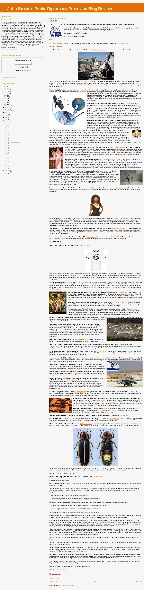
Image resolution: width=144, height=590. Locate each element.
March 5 (6, 162)
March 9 (6, 155)
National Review (76, 373)
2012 (5, 98)
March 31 (6, 122)
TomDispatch (113, 317)
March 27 (6, 129)
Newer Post (53, 581)
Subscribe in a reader (8, 77)
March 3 (6, 165)
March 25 (6, 132)
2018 (5, 88)
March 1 (6, 168)
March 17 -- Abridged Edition (12, 142)
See (76, 144)
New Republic (101, 400)
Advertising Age (114, 419)
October (7, 109)
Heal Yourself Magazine (117, 147)
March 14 (6, 147)
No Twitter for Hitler (56, 43)
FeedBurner (27, 70)
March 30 (6, 124)
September (8, 110)
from (112, 30)
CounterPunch (122, 292)
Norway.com (91, 237)
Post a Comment (54, 578)
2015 (5, 93)
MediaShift (130, 103)
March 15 (6, 145)
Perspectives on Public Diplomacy (85, 90)
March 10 (6, 153)
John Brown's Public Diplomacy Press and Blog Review (59, 8)
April (6, 119)
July (6, 114)
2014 (5, 95)
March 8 (6, 157)
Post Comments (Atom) (66, 585)
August (7, 112)
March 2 (6, 167)
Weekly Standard (67, 326)
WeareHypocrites (109, 159)
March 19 (6, 139)
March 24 (6, 134)
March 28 (6, 127)
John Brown (7, 19)
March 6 (6, 160)
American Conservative (99, 50)
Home (96, 581)
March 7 (6, 158)
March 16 (6, 144)
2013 (5, 97)
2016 (5, 91)
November (8, 107)
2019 (5, 86)
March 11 (6, 152)
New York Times (83, 339)
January (7, 172)
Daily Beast (86, 245)
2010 (5, 102)
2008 (5, 173)
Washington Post (97, 122)
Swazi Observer (121, 188)
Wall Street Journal (86, 424)
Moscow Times (98, 477)
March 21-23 (7, 135)
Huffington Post (124, 43)
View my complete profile (9, 50)
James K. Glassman (118, 28)
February (7, 170)
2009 (5, 104)
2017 (5, 89)
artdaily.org (107, 171)
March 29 (6, 125)
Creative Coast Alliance (119, 228)
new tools (83, 92)
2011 (5, 100)
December (8, 105)
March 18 (6, 140)
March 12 (6, 150)
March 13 (6, 148)
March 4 (6, 163)
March (7, 120)
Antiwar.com (103, 351)
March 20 (6, 137)
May (6, 117)
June (6, 115)
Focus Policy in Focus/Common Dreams (105, 358)
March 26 (6, 130)
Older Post (139, 581)
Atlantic (106, 408)
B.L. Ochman (69, 36)
